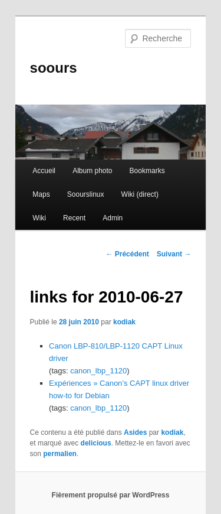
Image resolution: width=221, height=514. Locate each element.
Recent (74, 218)
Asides (135, 432)
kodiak (124, 322)
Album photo (92, 171)
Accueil (43, 171)
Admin (113, 218)
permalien (60, 454)
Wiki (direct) (140, 194)
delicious (96, 443)
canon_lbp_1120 (98, 370)
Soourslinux (85, 194)
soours (53, 68)
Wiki (39, 218)
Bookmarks (147, 171)
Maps (41, 194)
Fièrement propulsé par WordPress (111, 495)
